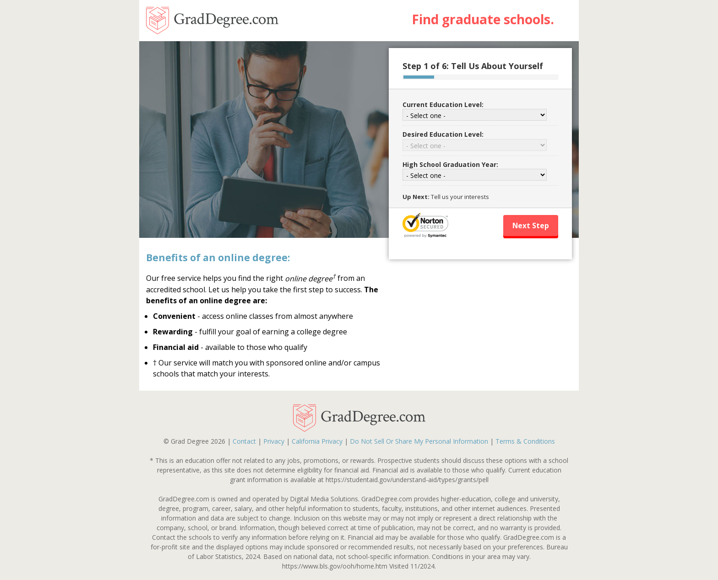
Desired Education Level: (443, 134)
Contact (244, 441)
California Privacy (317, 441)
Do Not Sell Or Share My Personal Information (419, 441)
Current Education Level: (443, 104)
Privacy (273, 441)
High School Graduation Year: (450, 164)
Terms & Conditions (525, 441)
